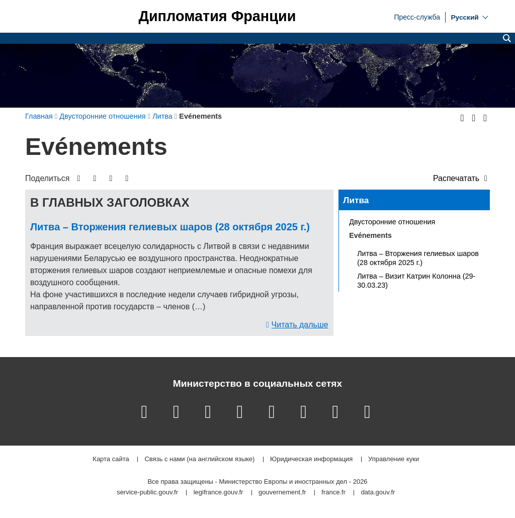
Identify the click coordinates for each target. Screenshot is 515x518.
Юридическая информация (311, 459)
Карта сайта (111, 459)
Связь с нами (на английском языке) (199, 459)
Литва (356, 200)
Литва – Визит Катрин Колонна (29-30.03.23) (416, 280)
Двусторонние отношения (392, 222)
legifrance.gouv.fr (218, 492)
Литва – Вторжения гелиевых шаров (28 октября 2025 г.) (170, 226)
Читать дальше (300, 324)
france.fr (333, 492)
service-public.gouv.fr (147, 492)
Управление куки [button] (393, 459)
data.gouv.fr (378, 492)
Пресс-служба (417, 16)
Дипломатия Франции (217, 16)
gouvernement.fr (282, 492)
